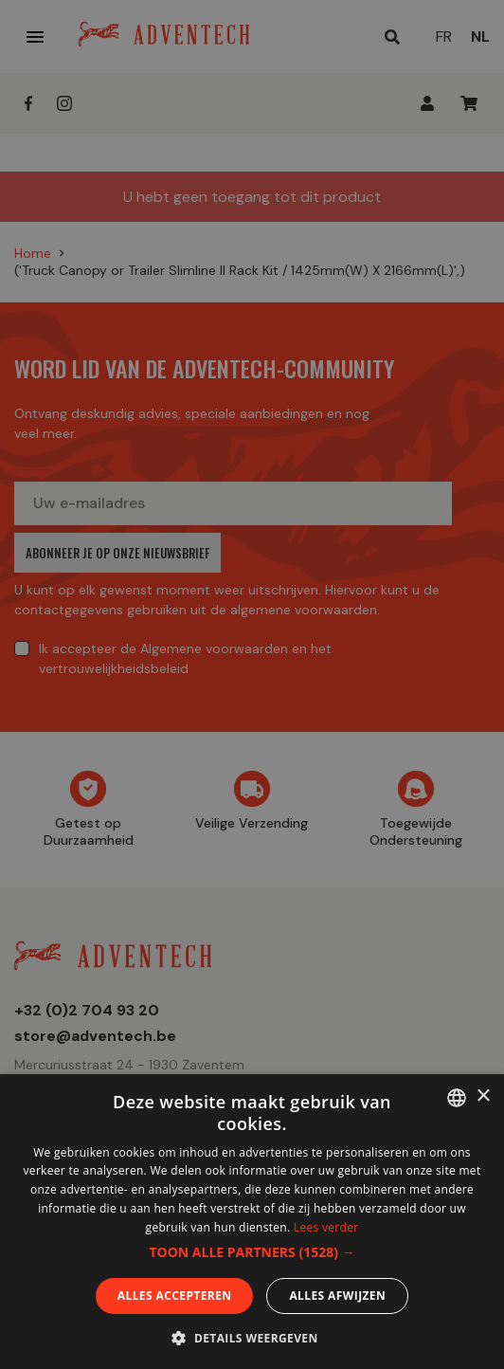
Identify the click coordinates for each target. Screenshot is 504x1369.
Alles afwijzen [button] (337, 1295)
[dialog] (252, 684)
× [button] (483, 1096)
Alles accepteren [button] (174, 1295)
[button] (251, 1252)
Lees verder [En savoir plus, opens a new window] (326, 1227)
